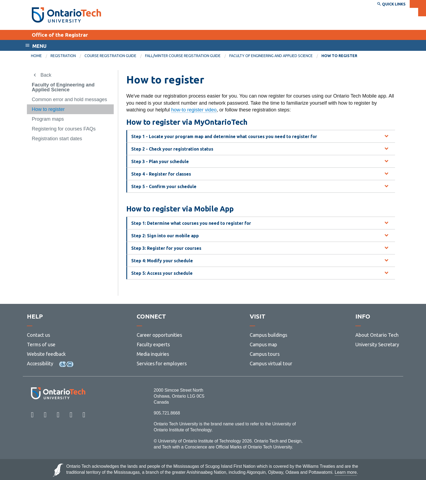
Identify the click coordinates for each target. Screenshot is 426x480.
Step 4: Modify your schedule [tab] (162, 260)
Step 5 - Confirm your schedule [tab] (163, 186)
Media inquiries (153, 354)
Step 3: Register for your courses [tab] (166, 248)
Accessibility (40, 363)
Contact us (38, 335)
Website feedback (46, 354)
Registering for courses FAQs (64, 129)
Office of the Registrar (60, 35)
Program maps (48, 119)
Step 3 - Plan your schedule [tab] (160, 161)
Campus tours (265, 354)
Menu (39, 46)
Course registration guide (110, 56)
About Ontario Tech (377, 335)
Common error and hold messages (69, 99)
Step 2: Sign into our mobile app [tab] (165, 235)
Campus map (263, 344)
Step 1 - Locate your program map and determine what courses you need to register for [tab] (224, 136)
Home (36, 56)
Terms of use (41, 344)
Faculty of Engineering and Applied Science (271, 56)
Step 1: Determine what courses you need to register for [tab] (191, 223)
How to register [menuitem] (339, 56)
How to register (48, 109)
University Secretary (377, 344)
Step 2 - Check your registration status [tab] (172, 149)
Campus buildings (268, 335)
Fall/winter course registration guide (183, 56)
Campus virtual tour (271, 363)
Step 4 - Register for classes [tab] (161, 174)
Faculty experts (153, 344)
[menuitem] (41, 56)
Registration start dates (57, 138)
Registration (63, 56)
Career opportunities (159, 335)
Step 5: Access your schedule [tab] (162, 273)
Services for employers (162, 363)
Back (45, 75)
